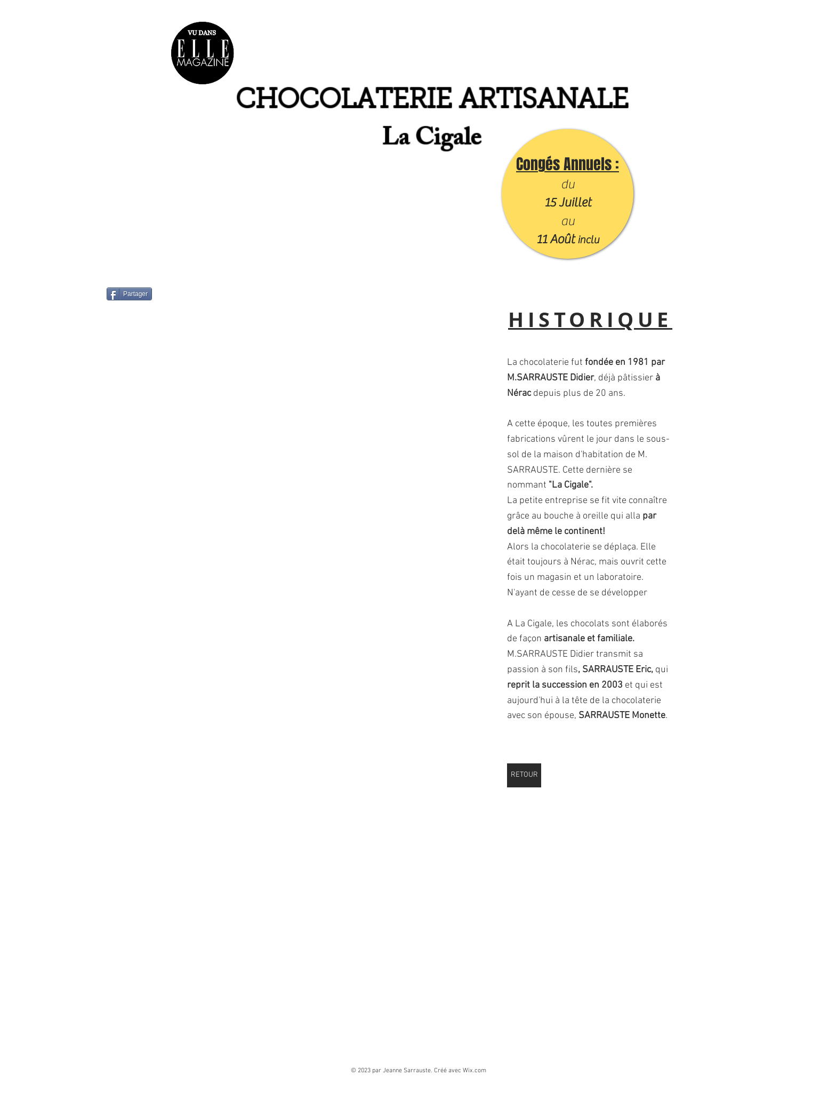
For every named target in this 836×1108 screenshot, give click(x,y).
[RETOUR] (524, 775)
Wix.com (474, 1070)
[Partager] (129, 294)
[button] (339, 412)
